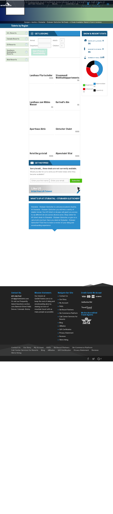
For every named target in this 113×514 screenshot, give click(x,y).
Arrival (32, 40)
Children (56, 46)
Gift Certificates (65, 329)
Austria (34, 22)
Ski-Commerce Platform (68, 313)
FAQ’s (61, 306)
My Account (89, 4)
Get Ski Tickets (36, 4)
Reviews (62, 336)
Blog (54, 4)
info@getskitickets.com (20, 299)
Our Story (63, 299)
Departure (33, 46)
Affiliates (62, 326)
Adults (55, 40)
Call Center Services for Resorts (24, 350)
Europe (27, 22)
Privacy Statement (66, 333)
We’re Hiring (63, 340)
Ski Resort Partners (66, 310)
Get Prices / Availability (39, 52)
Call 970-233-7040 (99, 4)
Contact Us (72, 4)
